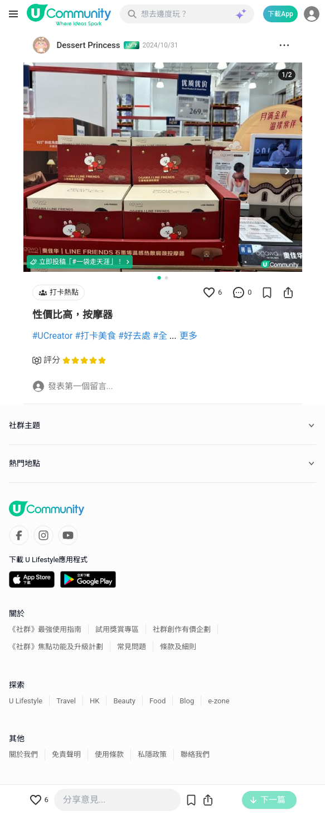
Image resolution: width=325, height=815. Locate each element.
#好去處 (134, 335)
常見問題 (131, 647)
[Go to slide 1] (159, 277)
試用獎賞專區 (117, 629)
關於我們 (23, 754)
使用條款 (109, 754)
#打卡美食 (95, 335)
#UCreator (52, 335)
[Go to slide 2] (166, 277)
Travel (66, 701)
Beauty (124, 701)
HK (94, 701)
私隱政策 (152, 754)
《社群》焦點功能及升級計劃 (56, 647)
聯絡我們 (195, 754)
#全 (160, 335)
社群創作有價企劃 (182, 629)
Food (157, 701)
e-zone (218, 701)
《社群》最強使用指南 (45, 629)
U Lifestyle (25, 701)
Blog (187, 701)
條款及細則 (178, 647)
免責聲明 (66, 754)
